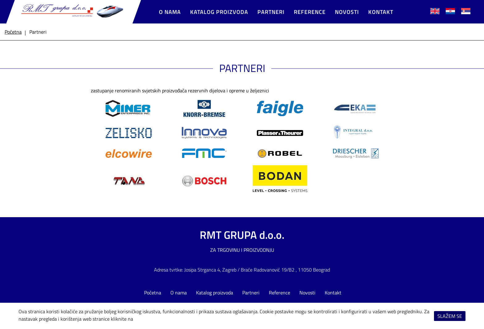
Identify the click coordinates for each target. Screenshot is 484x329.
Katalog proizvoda (219, 12)
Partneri (271, 12)
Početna (152, 292)
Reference (310, 12)
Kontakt (380, 12)
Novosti (347, 12)
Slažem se (449, 316)
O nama (170, 12)
